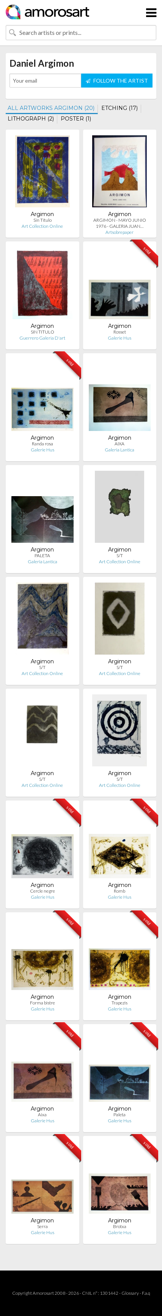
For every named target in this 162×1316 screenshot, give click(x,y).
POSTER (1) (76, 118)
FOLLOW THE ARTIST (117, 80)
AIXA (119, 443)
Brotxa (119, 1226)
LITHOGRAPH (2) (31, 118)
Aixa (42, 1114)
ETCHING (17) (119, 108)
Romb (119, 891)
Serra (42, 1226)
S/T (119, 555)
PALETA (42, 555)
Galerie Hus (119, 338)
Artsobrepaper (119, 232)
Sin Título (42, 220)
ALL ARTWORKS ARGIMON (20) (51, 108)
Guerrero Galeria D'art (42, 338)
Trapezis (119, 1003)
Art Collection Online (42, 226)
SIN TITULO (42, 332)
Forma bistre (42, 1003)
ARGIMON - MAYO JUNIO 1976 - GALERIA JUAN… (119, 223)
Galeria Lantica (119, 450)
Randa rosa (42, 443)
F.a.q (146, 1293)
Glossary (130, 1293)
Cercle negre (42, 891)
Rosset (119, 332)
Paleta (119, 1114)
